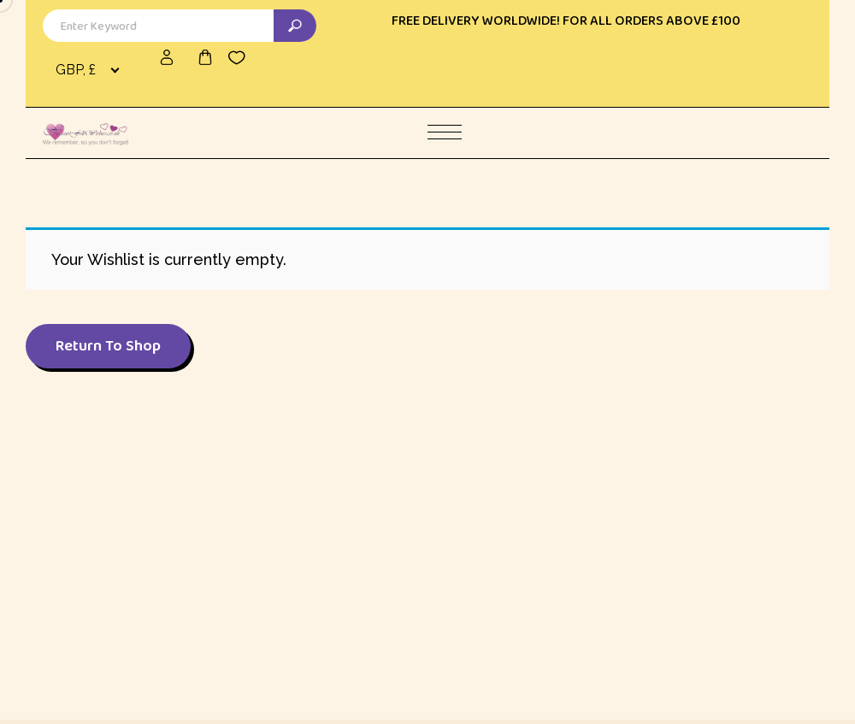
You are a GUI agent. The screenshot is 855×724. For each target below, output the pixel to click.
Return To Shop (108, 345)
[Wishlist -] (236, 57)
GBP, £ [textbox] (76, 70)
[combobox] (91, 70)
